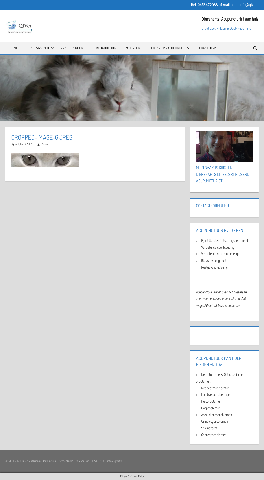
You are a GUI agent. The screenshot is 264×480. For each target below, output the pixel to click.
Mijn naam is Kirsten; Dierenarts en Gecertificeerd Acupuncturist (222, 174)
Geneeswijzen (40, 48)
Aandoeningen (72, 48)
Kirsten (45, 144)
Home (14, 48)
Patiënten (132, 48)
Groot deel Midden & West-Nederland (226, 28)
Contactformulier (212, 205)
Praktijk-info (209, 48)
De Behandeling (104, 48)
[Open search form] (255, 48)
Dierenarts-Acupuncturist (169, 48)
